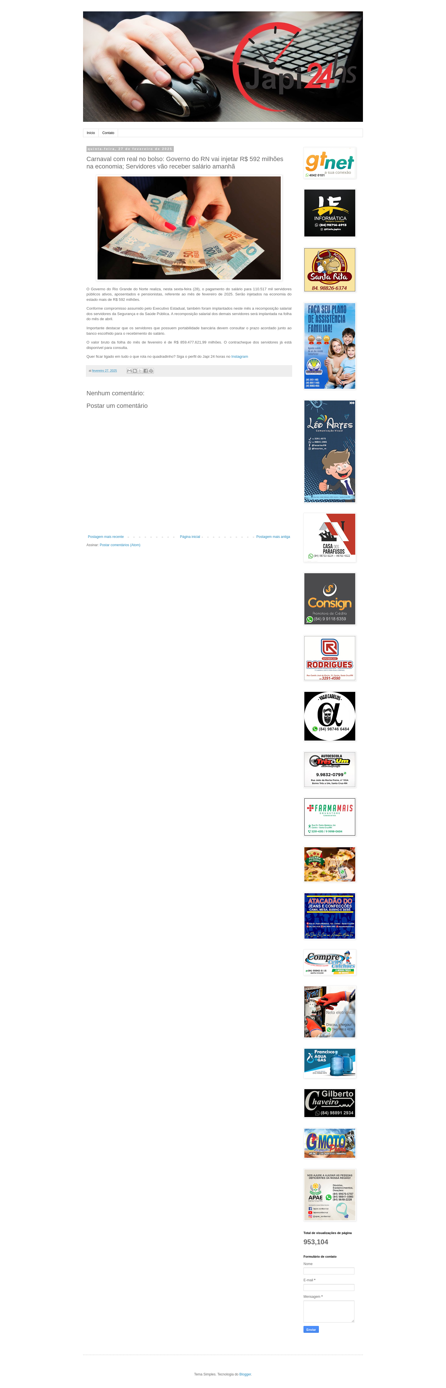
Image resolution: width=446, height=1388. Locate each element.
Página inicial (190, 537)
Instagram (240, 356)
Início (91, 133)
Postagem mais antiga (273, 537)
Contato (108, 133)
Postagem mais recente (106, 537)
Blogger (245, 1374)
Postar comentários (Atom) (120, 545)
